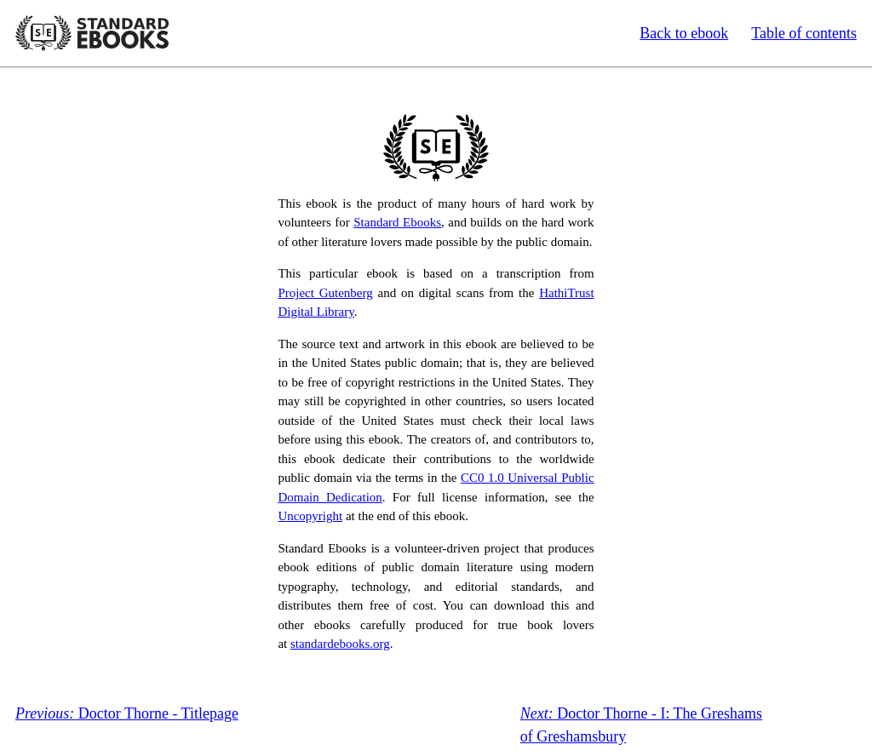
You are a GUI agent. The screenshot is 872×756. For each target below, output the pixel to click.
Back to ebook (684, 33)
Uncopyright (310, 516)
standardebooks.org (340, 643)
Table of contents (804, 33)
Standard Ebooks (92, 33)
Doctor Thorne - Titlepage (126, 713)
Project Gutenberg (325, 293)
